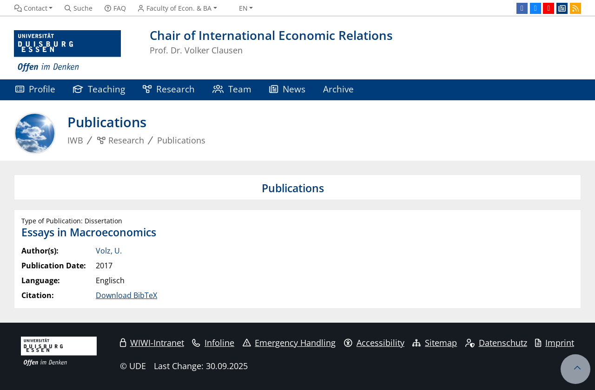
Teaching (99, 89)
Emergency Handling (289, 342)
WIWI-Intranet (152, 342)
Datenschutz (496, 342)
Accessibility (374, 342)
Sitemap (434, 342)
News (287, 89)
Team (231, 89)
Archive (338, 89)
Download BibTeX (126, 295)
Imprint (554, 342)
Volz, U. (109, 251)
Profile (35, 89)
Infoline (213, 342)
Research (169, 89)
